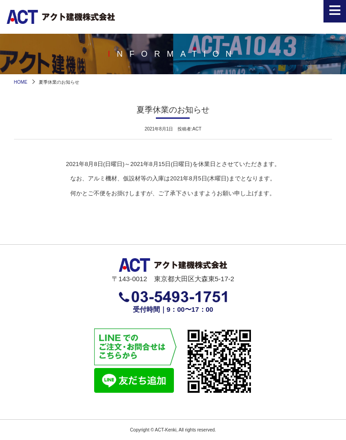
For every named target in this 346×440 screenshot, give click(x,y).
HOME (20, 82)
